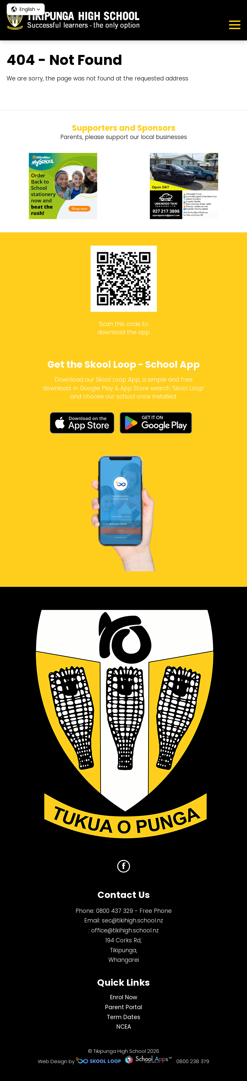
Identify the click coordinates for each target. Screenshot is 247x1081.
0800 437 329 (114, 911)
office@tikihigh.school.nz (125, 930)
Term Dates (123, 1017)
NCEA (123, 1027)
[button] (25, 9)
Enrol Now (123, 997)
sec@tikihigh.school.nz (132, 920)
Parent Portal (123, 1007)
